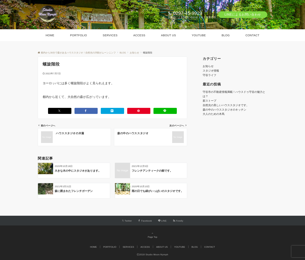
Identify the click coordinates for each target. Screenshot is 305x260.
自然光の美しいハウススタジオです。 (226, 105)
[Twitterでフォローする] (127, 220)
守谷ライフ (209, 75)
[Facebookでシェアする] (86, 111)
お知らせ (208, 66)
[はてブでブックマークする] (112, 111)
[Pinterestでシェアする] (139, 111)
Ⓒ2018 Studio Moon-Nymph (152, 254)
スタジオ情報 (211, 70)
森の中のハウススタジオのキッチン (224, 109)
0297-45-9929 (187, 13)
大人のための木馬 (213, 113)
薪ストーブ (209, 100)
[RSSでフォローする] (178, 220)
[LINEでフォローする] (162, 220)
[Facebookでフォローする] (145, 220)
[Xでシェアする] (59, 111)
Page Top (152, 235)
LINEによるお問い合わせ (242, 14)
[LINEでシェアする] (165, 111)
